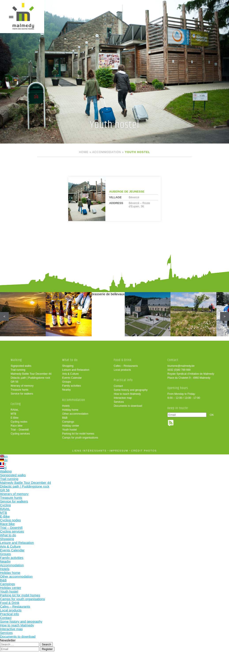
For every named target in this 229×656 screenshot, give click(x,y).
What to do (70, 360)
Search (46, 644)
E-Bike (14, 417)
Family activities (71, 385)
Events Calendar (72, 377)
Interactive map (123, 397)
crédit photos (144, 450)
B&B (65, 417)
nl (3, 467)
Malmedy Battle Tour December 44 (31, 373)
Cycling (16, 404)
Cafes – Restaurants (126, 365)
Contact (118, 386)
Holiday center (70, 425)
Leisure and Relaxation (75, 369)
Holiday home (70, 409)
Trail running (18, 369)
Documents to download (128, 405)
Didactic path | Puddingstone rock (30, 377)
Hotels (66, 405)
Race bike (16, 425)
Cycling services (20, 433)
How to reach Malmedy (127, 393)
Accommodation (106, 152)
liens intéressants (89, 450)
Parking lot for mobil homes (78, 433)
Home (84, 152)
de (4, 460)
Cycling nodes (19, 421)
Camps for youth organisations (80, 437)
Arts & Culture (70, 373)
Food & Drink (123, 360)
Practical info (123, 380)
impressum (119, 450)
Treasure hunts (19, 389)
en (4, 456)
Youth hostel (69, 429)
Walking (16, 360)
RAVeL (15, 409)
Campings (68, 421)
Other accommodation (75, 413)
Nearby (66, 389)
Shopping (68, 365)
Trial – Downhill (20, 429)
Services (119, 401)
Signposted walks (21, 365)
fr (3, 464)
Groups (66, 381)
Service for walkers (22, 393)
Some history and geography (131, 389)
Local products (122, 369)
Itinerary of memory (22, 385)
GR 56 (14, 381)
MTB (13, 413)
